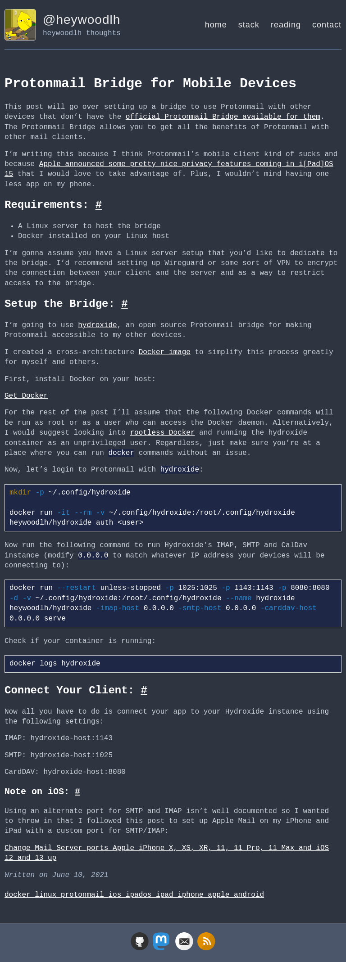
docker (20, 895)
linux (48, 895)
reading (286, 24)
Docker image (165, 352)
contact (326, 24)
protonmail (85, 895)
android (249, 895)
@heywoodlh (81, 20)
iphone (193, 895)
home (216, 24)
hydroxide (97, 325)
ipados (141, 895)
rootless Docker (162, 433)
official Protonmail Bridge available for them (223, 117)
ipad (167, 895)
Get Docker (26, 396)
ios (116, 895)
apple (221, 895)
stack (249, 24)
